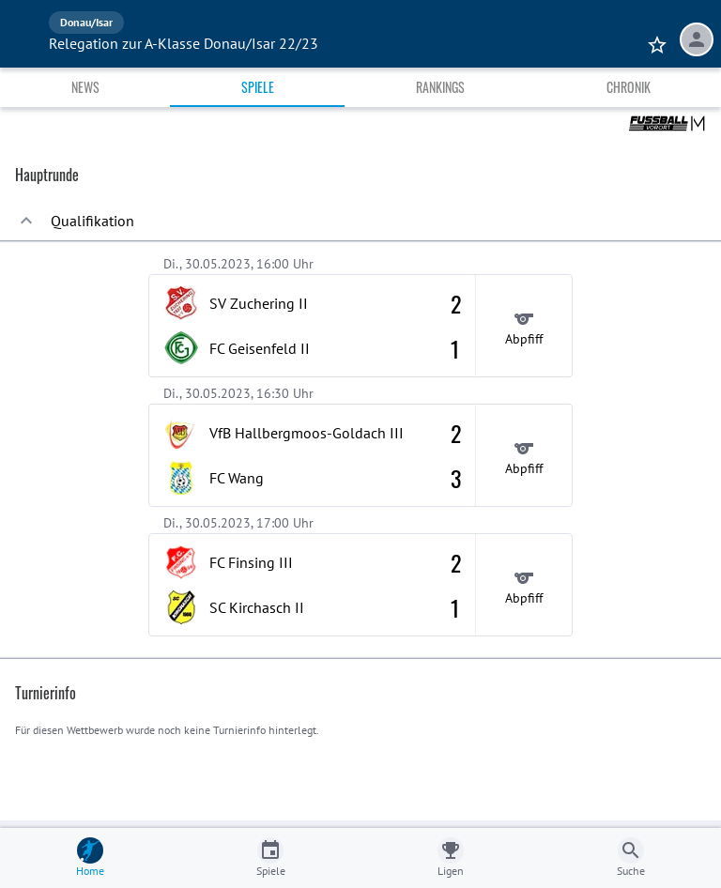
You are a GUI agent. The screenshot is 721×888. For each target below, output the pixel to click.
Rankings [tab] (440, 87)
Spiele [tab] (257, 87)
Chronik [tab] (628, 87)
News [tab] (85, 87)
